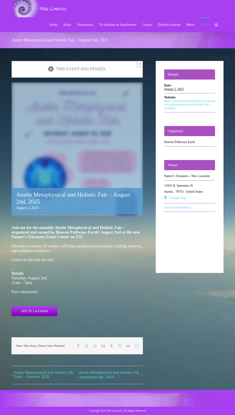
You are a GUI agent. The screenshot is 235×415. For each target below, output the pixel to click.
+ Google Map (176, 198)
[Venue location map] (189, 239)
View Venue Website (177, 207)
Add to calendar (34, 311)
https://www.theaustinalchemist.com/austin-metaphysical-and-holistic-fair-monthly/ (189, 104)
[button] (216, 24)
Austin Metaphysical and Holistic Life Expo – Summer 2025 (44, 375)
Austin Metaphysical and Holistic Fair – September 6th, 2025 (107, 375)
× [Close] (140, 64)
